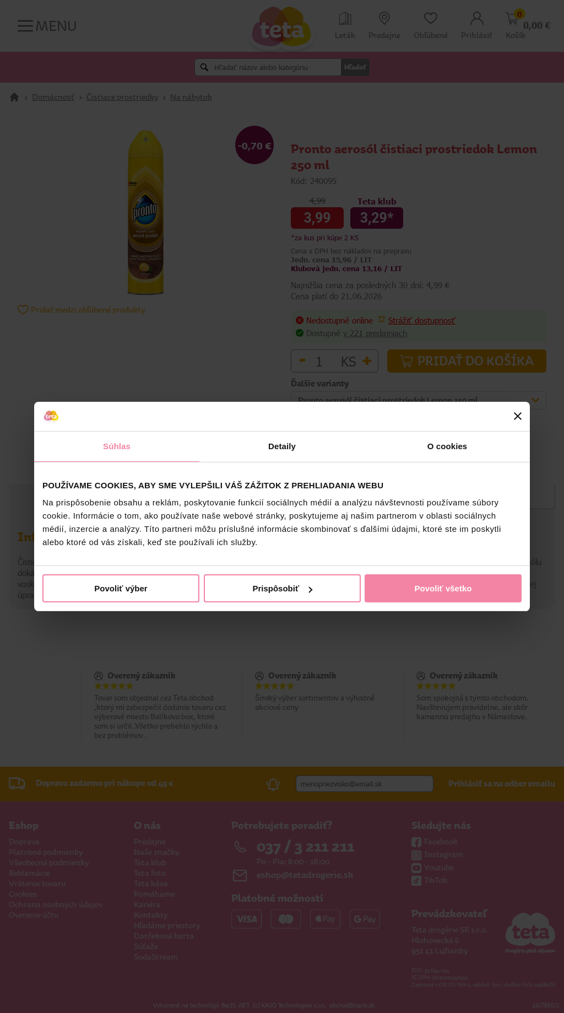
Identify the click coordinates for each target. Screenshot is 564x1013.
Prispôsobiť (282, 588)
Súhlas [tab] (117, 446)
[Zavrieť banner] (518, 416)
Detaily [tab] (282, 446)
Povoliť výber (120, 588)
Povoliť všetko (443, 588)
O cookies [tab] (447, 446)
